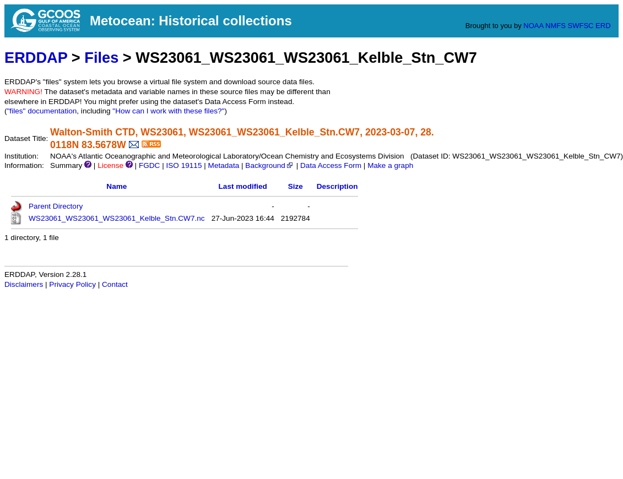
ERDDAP (35, 57)
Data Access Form (330, 165)
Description (337, 186)
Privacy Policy (72, 284)
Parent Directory (56, 206)
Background (269, 165)
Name (116, 186)
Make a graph (390, 165)
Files (101, 57)
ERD (602, 25)
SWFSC (581, 25)
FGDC (149, 165)
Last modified (243, 186)
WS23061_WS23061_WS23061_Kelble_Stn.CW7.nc (117, 218)
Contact (115, 284)
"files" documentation (42, 111)
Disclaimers (23, 284)
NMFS (555, 25)
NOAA (533, 25)
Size (295, 186)
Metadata (224, 165)
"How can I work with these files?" (168, 111)
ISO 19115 (184, 165)
